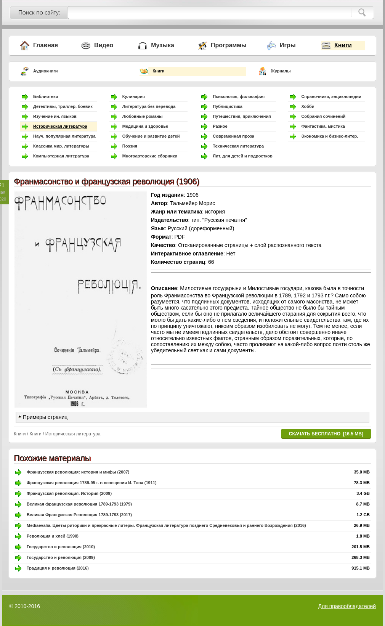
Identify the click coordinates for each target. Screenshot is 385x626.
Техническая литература (238, 146)
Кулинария (133, 96)
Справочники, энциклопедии (331, 96)
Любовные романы (142, 116)
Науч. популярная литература (64, 136)
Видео (103, 45)
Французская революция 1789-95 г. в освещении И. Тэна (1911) (92, 482)
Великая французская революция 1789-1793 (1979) (79, 504)
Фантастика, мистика (323, 126)
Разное (220, 126)
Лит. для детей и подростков (242, 156)
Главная (45, 45)
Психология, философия (239, 96)
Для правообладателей (347, 606)
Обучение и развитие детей (151, 136)
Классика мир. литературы (61, 146)
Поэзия (129, 146)
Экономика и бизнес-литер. (329, 136)
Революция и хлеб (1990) (53, 536)
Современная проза (233, 136)
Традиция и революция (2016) (58, 568)
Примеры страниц (42, 417)
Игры (288, 45)
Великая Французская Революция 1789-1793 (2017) (79, 514)
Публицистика (227, 106)
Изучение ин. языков (55, 116)
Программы (229, 45)
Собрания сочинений (323, 116)
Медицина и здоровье (145, 126)
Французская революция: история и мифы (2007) (78, 472)
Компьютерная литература (61, 156)
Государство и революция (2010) (61, 546)
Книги (343, 45)
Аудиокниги (45, 71)
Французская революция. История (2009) (69, 493)
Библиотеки (45, 96)
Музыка (162, 45)
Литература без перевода (149, 106)
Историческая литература (60, 126)
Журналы (281, 71)
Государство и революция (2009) (61, 557)
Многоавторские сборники (150, 156)
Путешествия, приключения (242, 116)
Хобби (307, 106)
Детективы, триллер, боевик (63, 106)
